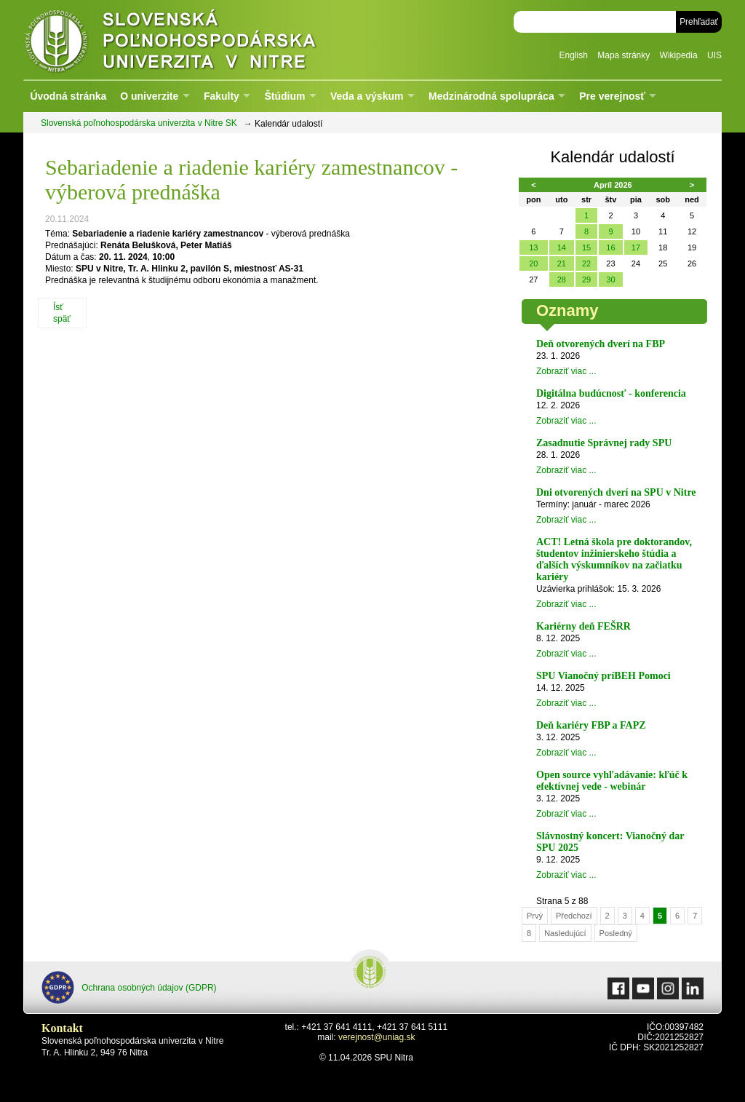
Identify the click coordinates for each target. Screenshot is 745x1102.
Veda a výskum (366, 96)
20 (533, 263)
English (573, 55)
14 (561, 247)
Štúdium (284, 96)
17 (636, 247)
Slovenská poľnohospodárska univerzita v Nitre (201, 39)
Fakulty (221, 96)
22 (586, 263)
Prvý (535, 915)
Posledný (615, 933)
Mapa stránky (623, 55)
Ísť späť (62, 313)
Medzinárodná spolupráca (491, 96)
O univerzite (149, 96)
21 (561, 263)
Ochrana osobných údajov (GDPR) (129, 987)
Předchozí (574, 915)
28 (561, 279)
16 (610, 247)
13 (533, 247)
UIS (714, 55)
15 (586, 247)
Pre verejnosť (612, 96)
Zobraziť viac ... (566, 371)
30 (610, 279)
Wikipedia (679, 55)
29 (586, 279)
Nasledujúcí (565, 933)
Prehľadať (699, 22)
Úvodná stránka (68, 96)
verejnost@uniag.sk (376, 1037)
